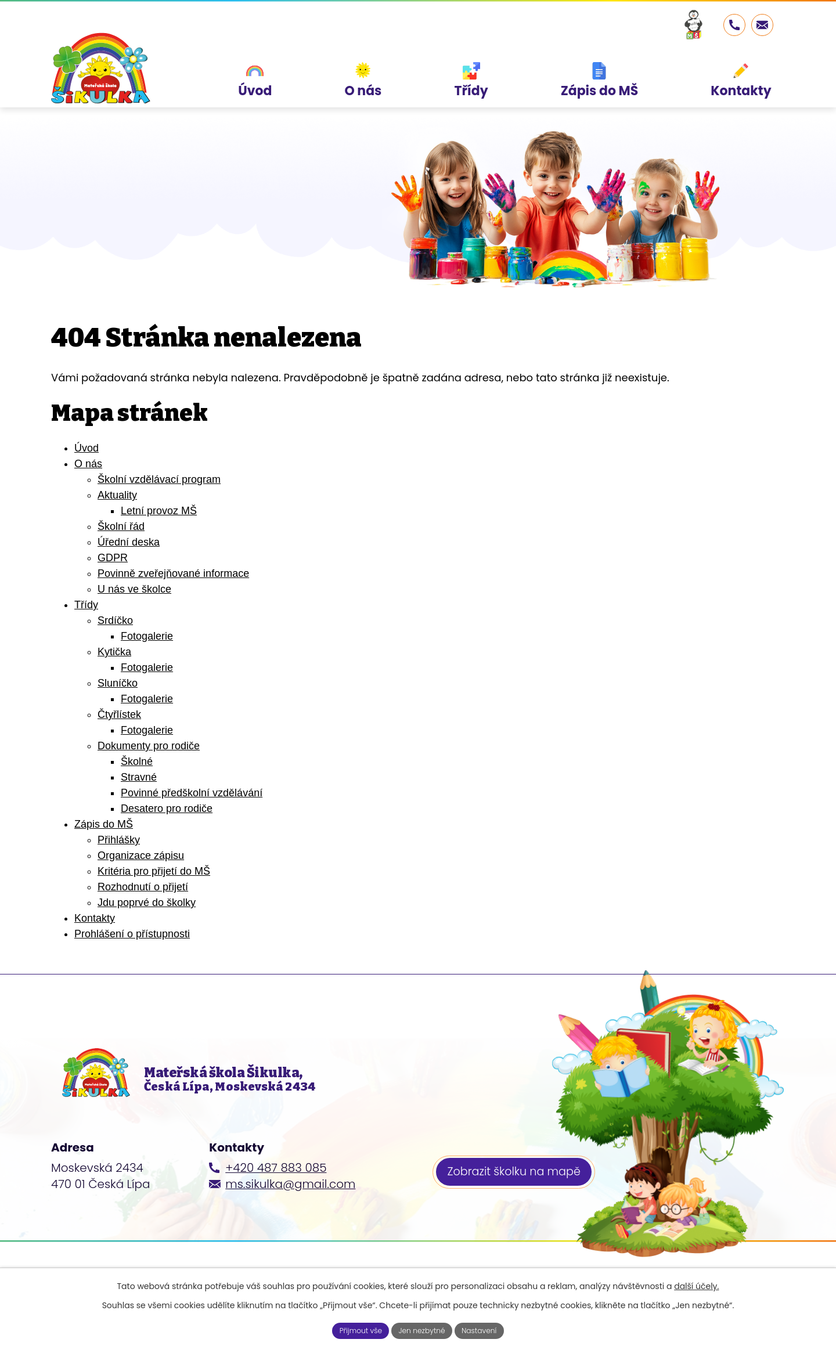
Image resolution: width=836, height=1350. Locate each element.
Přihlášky (119, 840)
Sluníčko (118, 683)
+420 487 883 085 (275, 1186)
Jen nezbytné (422, 1329)
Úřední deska (129, 542)
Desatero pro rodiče (166, 808)
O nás (88, 464)
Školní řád (121, 526)
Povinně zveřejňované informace (173, 573)
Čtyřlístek (119, 714)
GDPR (113, 558)
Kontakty (94, 918)
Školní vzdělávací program (159, 479)
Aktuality (117, 495)
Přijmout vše (353, 1329)
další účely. (696, 1284)
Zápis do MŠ (103, 824)
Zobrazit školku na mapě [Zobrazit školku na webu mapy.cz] (518, 1193)
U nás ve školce (134, 589)
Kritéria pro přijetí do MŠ (154, 871)
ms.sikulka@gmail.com (290, 1202)
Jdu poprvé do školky (147, 902)
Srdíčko (115, 620)
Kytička (114, 652)
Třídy (86, 605)
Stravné (139, 777)
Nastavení (487, 1329)
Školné (137, 761)
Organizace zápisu (141, 855)
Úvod (86, 448)
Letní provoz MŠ (159, 511)
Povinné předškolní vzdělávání (191, 793)
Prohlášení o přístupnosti (132, 934)
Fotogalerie (147, 636)
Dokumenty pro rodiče (149, 746)
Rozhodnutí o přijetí (143, 887)
